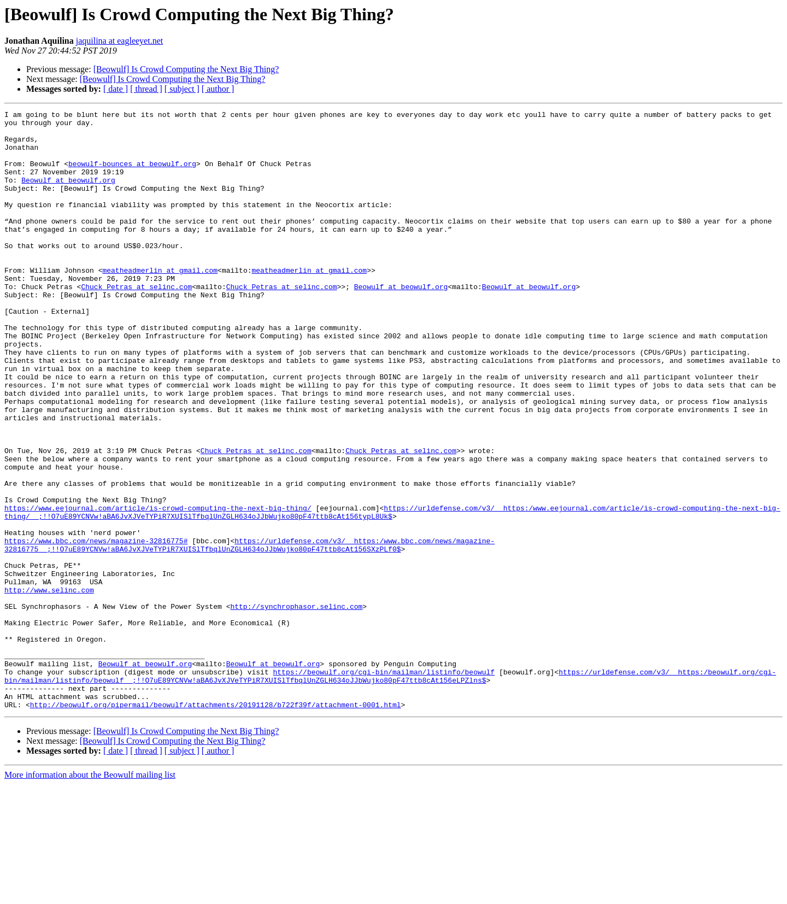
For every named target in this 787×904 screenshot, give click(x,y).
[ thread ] (146, 88)
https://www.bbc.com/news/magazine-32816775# (95, 627)
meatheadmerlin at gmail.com (160, 303)
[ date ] (115, 88)
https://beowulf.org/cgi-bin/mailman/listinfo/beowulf (384, 785)
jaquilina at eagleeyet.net (119, 40)
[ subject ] (182, 88)
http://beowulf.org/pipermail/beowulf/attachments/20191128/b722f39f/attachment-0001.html (215, 824)
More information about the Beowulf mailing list (89, 894)
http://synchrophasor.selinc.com (296, 706)
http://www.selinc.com (49, 686)
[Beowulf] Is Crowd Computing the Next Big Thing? (186, 69)
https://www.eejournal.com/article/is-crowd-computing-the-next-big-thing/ (158, 588)
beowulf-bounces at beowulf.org (132, 175)
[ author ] (218, 88)
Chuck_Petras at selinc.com (136, 322)
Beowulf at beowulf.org (68, 194)
